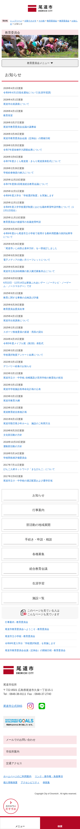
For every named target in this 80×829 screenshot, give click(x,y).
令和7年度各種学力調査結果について (22, 149)
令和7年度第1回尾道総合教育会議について (25, 184)
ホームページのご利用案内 (17, 776)
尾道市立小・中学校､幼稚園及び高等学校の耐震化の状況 (33, 377)
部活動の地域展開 (38, 525)
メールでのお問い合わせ (20, 739)
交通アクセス (14, 763)
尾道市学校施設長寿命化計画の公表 (22, 389)
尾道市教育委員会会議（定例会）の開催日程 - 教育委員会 (35, 650)
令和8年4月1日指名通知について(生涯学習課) (27, 92)
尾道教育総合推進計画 (15, 412)
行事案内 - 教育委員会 (16, 622)
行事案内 (38, 510)
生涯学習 (38, 583)
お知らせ (38, 495)
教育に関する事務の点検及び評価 (20, 297)
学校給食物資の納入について (18, 172)
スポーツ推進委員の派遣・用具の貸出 (23, 332)
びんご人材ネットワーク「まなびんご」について (29, 469)
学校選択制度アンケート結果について (23, 354)
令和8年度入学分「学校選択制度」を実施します (28, 195)
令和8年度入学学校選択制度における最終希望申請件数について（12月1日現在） (38, 209)
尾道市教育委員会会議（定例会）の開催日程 (26, 138)
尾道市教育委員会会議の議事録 (19, 126)
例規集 (46, 782)
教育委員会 (52, 21)
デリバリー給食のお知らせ (17, 366)
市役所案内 (12, 751)
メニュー (20, 826)
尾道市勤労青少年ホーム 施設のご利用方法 (26, 423)
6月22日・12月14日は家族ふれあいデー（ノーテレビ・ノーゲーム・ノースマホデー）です (37, 284)
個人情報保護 (10, 782)
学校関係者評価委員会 (15, 457)
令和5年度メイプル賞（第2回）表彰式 (23, 343)
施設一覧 (38, 598)
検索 (60, 826)
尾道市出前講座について (16, 104)
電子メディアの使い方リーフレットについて (26, 259)
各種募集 (38, 554)
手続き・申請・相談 (38, 539)
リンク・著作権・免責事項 (49, 776)
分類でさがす (30, 21)
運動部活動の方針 (12, 446)
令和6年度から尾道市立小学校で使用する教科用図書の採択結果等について (37, 235)
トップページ (16, 21)
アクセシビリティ (30, 782)
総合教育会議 (38, 568)
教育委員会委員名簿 (13, 309)
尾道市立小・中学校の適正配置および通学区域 (27, 480)
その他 (42, 21)
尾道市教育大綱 (11, 400)
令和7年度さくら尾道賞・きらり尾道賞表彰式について (32, 161)
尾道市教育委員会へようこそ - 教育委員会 (27, 629)
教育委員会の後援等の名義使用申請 (22, 222)
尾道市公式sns (12, 706)
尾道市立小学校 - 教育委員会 (20, 636)
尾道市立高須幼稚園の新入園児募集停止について (29, 271)
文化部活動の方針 (12, 435)
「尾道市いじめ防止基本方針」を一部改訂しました (30, 248)
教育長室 (8, 115)
